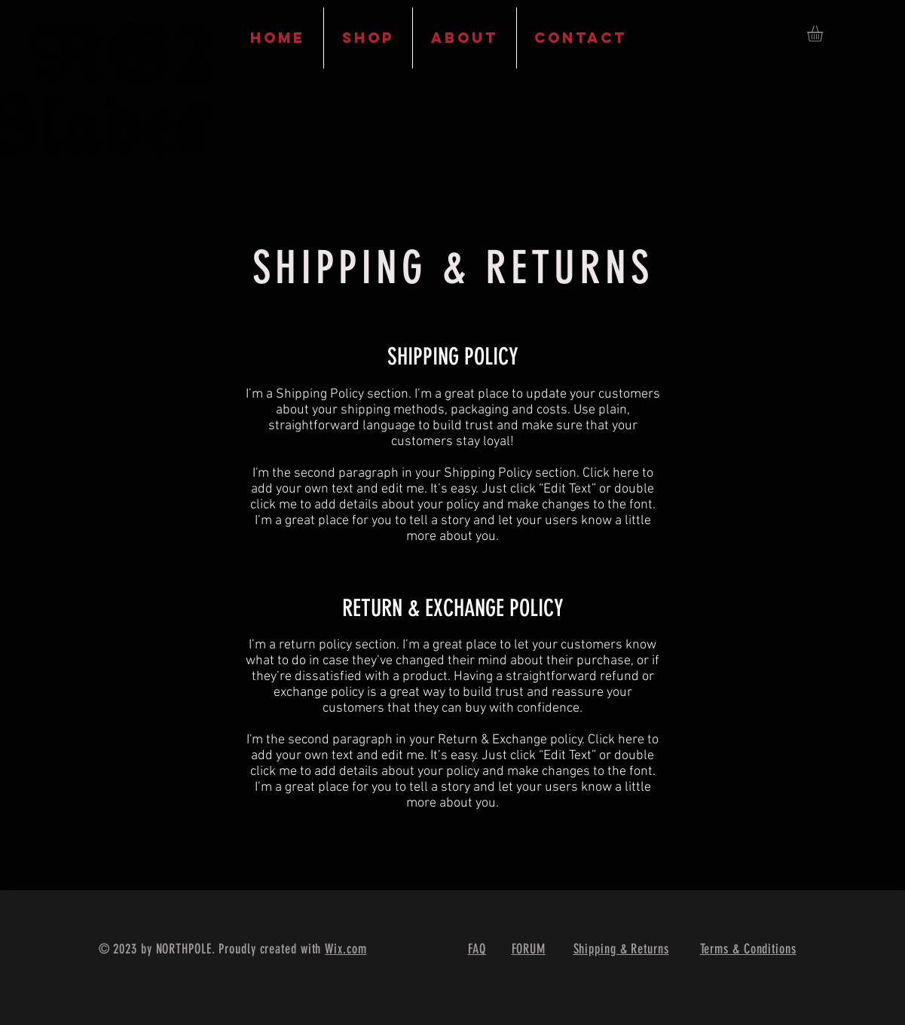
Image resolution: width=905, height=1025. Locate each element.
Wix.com (345, 949)
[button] (824, 33)
